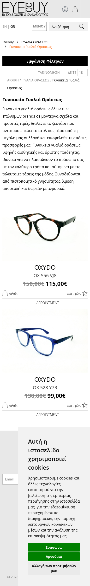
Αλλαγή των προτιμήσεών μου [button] (54, 568)
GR (12, 26)
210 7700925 (85, 9)
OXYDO (45, 267)
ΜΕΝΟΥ (39, 26)
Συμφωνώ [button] (54, 547)
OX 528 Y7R (45, 387)
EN (4, 26)
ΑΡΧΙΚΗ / (14, 80)
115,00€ (45, 283)
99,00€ (45, 396)
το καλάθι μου (75, 9)
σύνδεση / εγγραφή (65, 9)
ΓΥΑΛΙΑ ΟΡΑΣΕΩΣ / (37, 80)
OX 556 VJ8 (45, 275)
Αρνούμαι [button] (54, 556)
